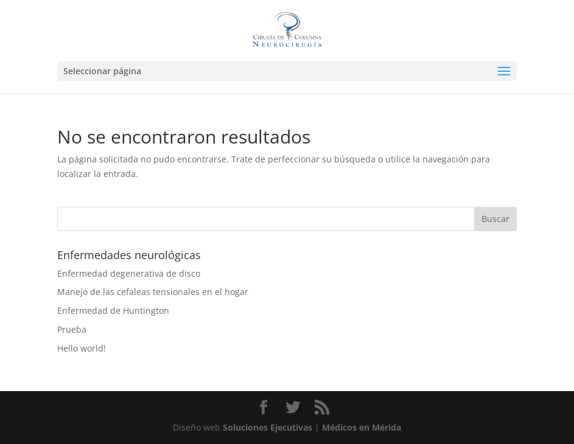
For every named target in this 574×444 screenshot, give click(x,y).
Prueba (71, 329)
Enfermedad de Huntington (113, 310)
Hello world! (81, 348)
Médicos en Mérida (361, 427)
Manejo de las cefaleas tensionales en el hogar (152, 291)
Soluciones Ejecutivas (267, 427)
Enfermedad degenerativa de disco (128, 273)
